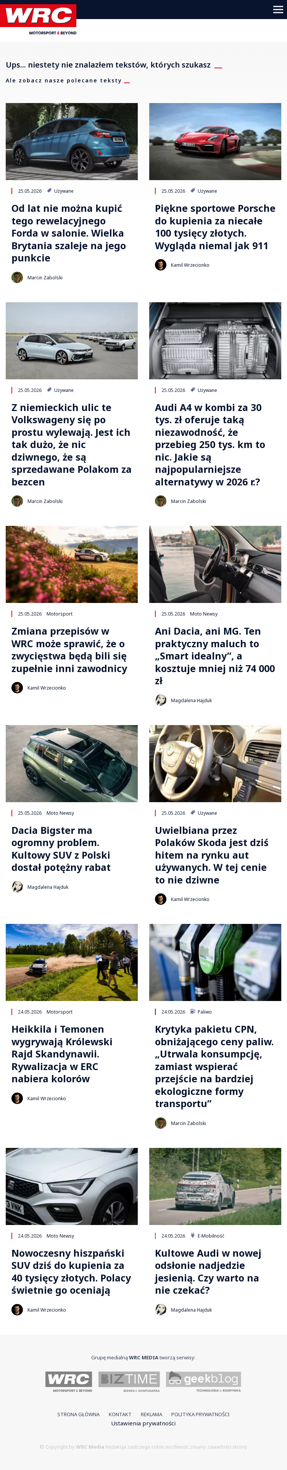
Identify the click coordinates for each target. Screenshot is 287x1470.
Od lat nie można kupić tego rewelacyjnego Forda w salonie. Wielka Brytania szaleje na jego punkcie (68, 233)
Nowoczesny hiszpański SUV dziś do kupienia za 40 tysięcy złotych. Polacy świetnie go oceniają (71, 1271)
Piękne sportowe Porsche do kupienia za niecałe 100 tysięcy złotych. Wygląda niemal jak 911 (215, 226)
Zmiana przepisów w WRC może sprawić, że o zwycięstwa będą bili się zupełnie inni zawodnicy (69, 649)
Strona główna (78, 1414)
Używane (60, 191)
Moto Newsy (204, 614)
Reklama (151, 1414)
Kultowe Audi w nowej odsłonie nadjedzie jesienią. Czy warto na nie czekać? (208, 1271)
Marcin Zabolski (45, 277)
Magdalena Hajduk (191, 700)
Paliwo (201, 1012)
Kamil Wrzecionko (190, 265)
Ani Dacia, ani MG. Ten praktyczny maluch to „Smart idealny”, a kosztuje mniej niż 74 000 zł (215, 656)
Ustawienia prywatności (143, 1423)
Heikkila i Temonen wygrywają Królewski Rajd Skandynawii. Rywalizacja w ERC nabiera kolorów (62, 1054)
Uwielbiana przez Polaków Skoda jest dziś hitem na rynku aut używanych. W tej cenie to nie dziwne (212, 855)
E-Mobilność (207, 1236)
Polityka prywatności (200, 1414)
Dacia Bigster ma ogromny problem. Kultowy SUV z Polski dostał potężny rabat (61, 849)
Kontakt (120, 1414)
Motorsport (60, 614)
